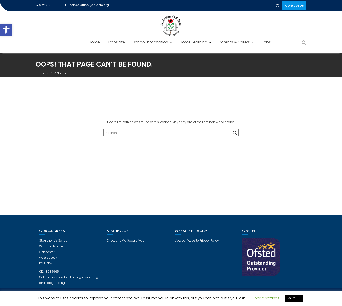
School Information (150, 42)
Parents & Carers (234, 42)
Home (94, 42)
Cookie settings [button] (265, 298)
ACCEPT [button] (294, 298)
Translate (116, 42)
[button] (6, 30)
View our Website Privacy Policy (197, 245)
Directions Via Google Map (125, 245)
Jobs (266, 42)
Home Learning (193, 42)
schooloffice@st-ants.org (87, 5)
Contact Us (294, 5)
